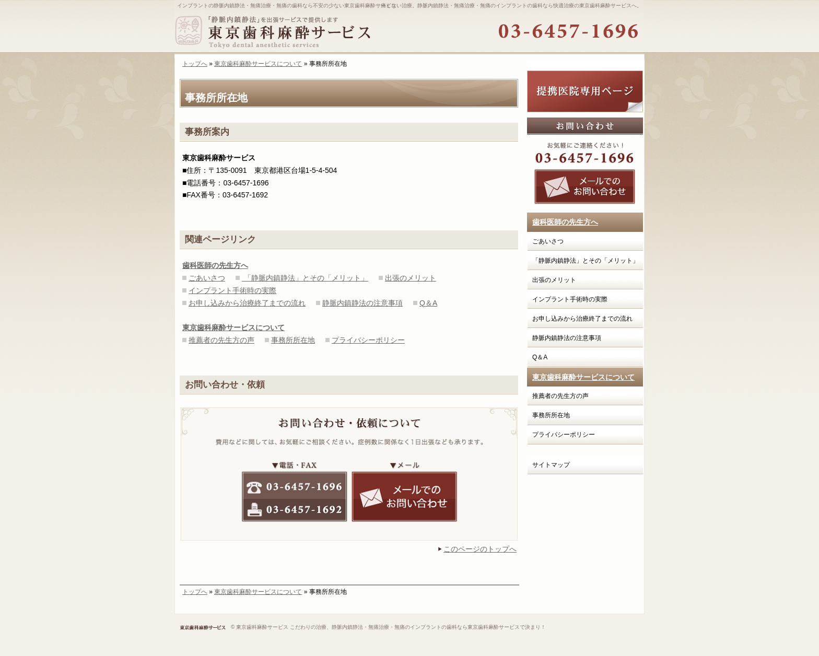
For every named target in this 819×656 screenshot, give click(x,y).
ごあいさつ (207, 278)
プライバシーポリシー (368, 340)
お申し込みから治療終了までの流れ (247, 303)
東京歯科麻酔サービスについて (258, 63)
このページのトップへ (480, 549)
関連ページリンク (220, 239)
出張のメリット (410, 278)
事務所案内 (207, 132)
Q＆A (428, 303)
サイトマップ (551, 464)
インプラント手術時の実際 (232, 290)
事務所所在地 (293, 340)
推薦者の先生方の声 (221, 340)
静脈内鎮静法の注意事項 (362, 303)
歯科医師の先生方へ (565, 222)
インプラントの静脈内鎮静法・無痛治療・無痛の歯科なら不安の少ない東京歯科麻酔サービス (286, 5)
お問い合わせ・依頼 (225, 385)
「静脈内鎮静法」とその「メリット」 (305, 278)
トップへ (194, 63)
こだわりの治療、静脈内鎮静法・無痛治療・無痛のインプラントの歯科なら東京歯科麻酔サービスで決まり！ (418, 627)
